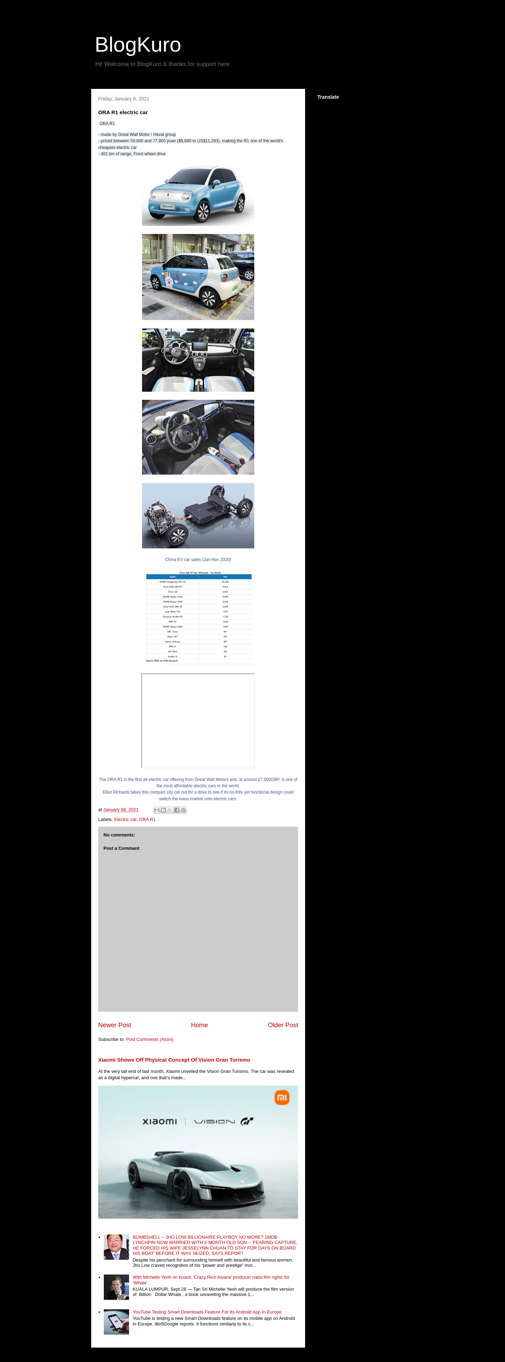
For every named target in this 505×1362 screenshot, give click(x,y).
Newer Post (114, 1025)
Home (199, 1025)
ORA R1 (147, 819)
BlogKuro (138, 44)
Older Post (283, 1025)
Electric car (125, 819)
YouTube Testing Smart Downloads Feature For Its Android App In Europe (207, 1312)
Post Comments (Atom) (150, 1039)
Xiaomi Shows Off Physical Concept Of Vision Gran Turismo (174, 1060)
